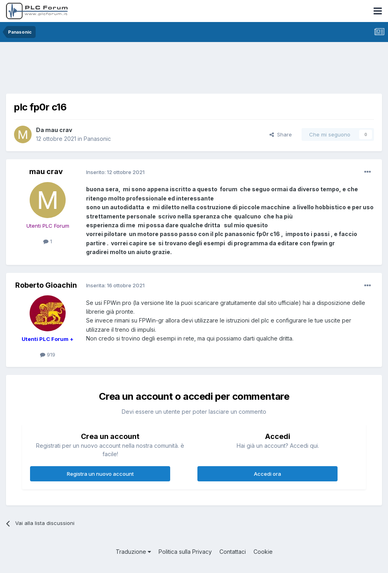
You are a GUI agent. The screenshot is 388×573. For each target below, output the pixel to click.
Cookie (263, 551)
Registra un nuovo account (100, 474)
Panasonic (97, 138)
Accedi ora (267, 474)
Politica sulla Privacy (185, 551)
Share (280, 134)
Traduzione (133, 551)
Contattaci (232, 551)
